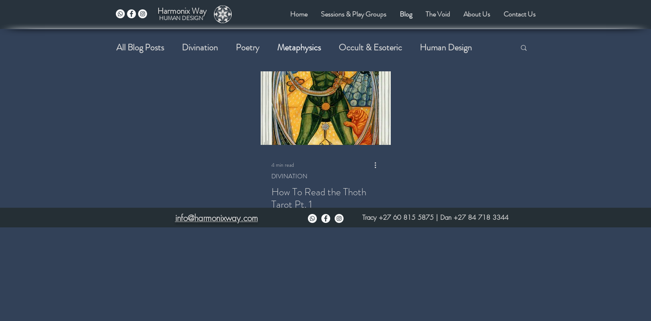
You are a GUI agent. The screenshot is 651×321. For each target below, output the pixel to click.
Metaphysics (299, 47)
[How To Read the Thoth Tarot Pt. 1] (326, 108)
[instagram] (142, 13)
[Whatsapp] (120, 13)
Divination (200, 47)
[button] (524, 48)
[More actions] (378, 165)
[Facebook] (325, 218)
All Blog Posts (140, 47)
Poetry (247, 47)
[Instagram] (339, 218)
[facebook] (131, 13)
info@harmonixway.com (216, 218)
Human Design (446, 47)
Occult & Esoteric (370, 47)
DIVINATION (289, 176)
